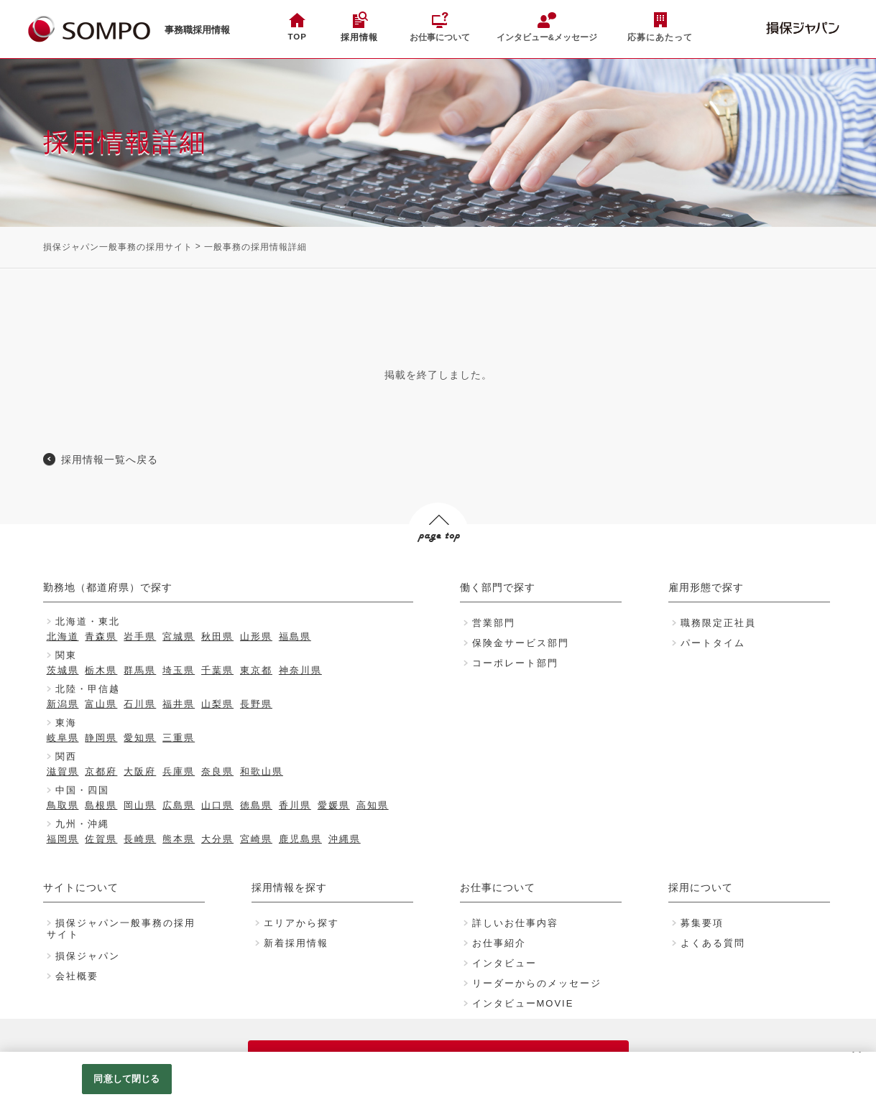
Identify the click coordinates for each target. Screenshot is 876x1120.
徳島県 (256, 805)
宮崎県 (256, 839)
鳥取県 (63, 805)
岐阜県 (63, 737)
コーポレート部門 (515, 663)
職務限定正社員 (718, 622)
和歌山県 (261, 771)
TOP (296, 36)
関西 (66, 756)
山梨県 (217, 704)
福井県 (178, 704)
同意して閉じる (126, 1078)
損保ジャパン (87, 956)
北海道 (63, 636)
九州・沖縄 (82, 823)
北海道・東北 (87, 621)
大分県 (217, 839)
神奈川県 (300, 670)
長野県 (256, 704)
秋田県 (217, 636)
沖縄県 (344, 839)
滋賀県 (63, 771)
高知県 (372, 805)
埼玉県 (178, 670)
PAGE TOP (436, 563)
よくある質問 (713, 943)
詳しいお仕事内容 (515, 923)
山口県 (217, 805)
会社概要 (76, 976)
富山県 (101, 704)
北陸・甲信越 (87, 688)
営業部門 (493, 622)
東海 (66, 722)
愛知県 (140, 737)
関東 (66, 655)
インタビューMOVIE (523, 1003)
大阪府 (140, 771)
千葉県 (217, 670)
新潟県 (63, 704)
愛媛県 (334, 805)
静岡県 (101, 737)
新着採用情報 (296, 943)
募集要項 (702, 923)
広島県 (178, 805)
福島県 (295, 636)
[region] (438, 1086)
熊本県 (178, 839)
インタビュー (504, 963)
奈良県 (217, 771)
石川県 (140, 704)
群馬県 (140, 670)
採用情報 (359, 37)
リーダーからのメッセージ (536, 983)
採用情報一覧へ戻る (109, 459)
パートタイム (713, 643)
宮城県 (178, 636)
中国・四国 (82, 790)
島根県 (101, 805)
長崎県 (140, 839)
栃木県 (101, 670)
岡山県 (140, 805)
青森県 (101, 636)
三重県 (178, 737)
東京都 (256, 670)
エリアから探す (301, 923)
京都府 (101, 771)
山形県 (256, 636)
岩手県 (140, 636)
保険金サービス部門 (520, 643)
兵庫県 (178, 771)
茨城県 (63, 670)
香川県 (295, 805)
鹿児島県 (300, 839)
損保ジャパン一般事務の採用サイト (118, 247)
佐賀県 (101, 839)
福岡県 (63, 839)
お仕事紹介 (499, 943)
